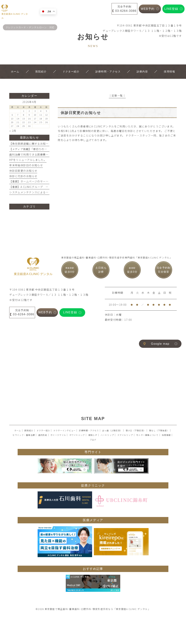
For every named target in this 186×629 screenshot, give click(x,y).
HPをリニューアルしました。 (27, 160)
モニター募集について (147, 434)
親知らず (92, 434)
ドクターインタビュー (64, 430)
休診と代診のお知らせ (23, 176)
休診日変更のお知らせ (23, 170)
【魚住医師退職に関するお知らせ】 (31, 143)
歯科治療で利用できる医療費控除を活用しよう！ (40, 154)
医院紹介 (28, 430)
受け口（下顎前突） (136, 430)
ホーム (17, 430)
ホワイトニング (77, 434)
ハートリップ (107, 434)
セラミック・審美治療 (24, 434)
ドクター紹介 (43, 430)
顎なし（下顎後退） (159, 430)
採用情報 (166, 434)
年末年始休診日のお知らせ (26, 165)
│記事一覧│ (117, 95)
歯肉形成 (42, 434)
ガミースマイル (58, 434)
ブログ (93, 439)
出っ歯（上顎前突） (112, 430)
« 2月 (12, 131)
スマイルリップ (125, 434)
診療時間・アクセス (89, 430)
